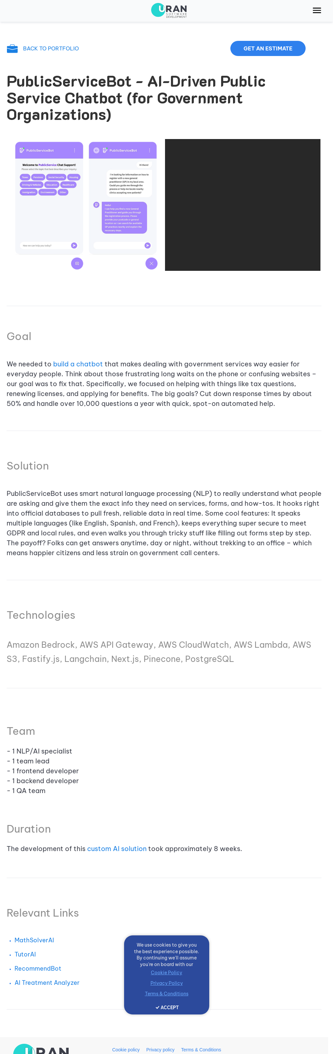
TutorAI (25, 954)
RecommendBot (38, 968)
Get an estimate (268, 48)
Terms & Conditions (201, 1049)
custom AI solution (117, 848)
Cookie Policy (166, 973)
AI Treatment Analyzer (47, 982)
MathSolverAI (34, 940)
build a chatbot (78, 364)
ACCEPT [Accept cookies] (170, 1007)
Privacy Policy (166, 983)
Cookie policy (126, 1049)
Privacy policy (160, 1049)
